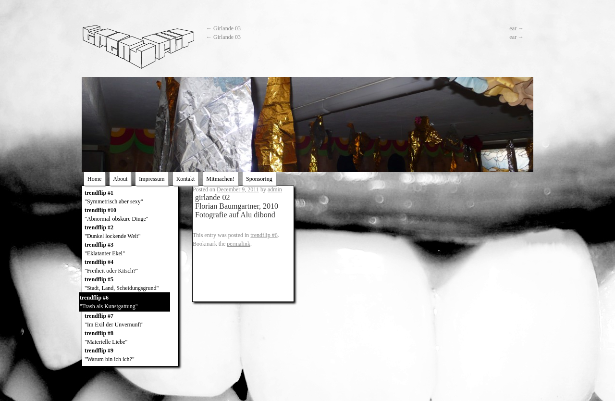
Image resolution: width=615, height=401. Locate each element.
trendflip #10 (130, 215)
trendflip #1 (130, 197)
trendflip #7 (130, 321)
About (120, 178)
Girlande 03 (223, 28)
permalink (238, 243)
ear (516, 28)
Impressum (151, 178)
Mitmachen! (220, 178)
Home (94, 178)
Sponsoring (259, 178)
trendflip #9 (130, 355)
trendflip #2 (130, 232)
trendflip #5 (130, 284)
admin (275, 189)
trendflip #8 (130, 338)
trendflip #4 (130, 267)
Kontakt (185, 178)
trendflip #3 (130, 249)
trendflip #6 (124, 302)
